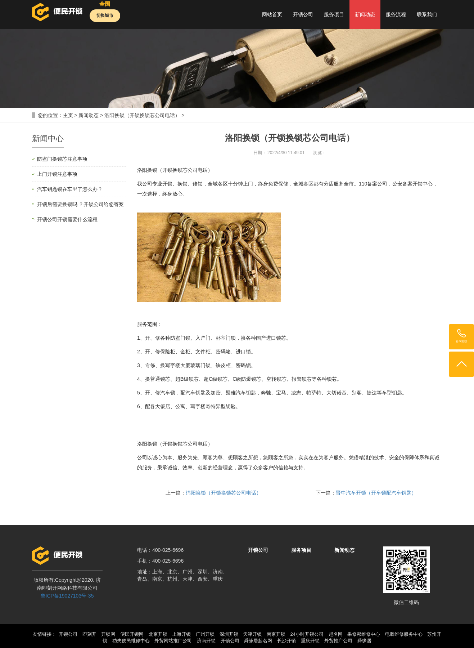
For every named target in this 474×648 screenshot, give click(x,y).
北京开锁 (158, 634)
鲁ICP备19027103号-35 (67, 596)
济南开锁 (206, 640)
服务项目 (334, 14)
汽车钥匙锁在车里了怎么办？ (70, 189)
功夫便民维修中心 (131, 640)
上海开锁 (181, 634)
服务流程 (396, 14)
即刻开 (89, 634)
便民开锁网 (132, 634)
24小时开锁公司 (306, 634)
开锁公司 (303, 14)
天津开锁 (252, 634)
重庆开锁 (310, 640)
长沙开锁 (286, 640)
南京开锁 (276, 634)
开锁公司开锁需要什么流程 (67, 219)
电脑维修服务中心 (404, 634)
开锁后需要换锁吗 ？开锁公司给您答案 (80, 204)
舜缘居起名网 (258, 640)
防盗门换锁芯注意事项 (62, 159)
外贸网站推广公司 (173, 640)
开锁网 (108, 634)
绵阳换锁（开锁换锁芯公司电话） (223, 493)
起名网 (336, 634)
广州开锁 (205, 634)
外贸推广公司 (338, 640)
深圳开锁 (229, 634)
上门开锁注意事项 (57, 174)
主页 (68, 115)
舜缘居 (364, 640)
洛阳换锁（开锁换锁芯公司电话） (142, 115)
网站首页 (272, 14)
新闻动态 (365, 14)
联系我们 (427, 14)
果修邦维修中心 (363, 634)
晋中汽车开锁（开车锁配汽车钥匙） (376, 493)
